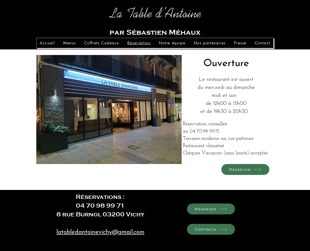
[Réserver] (245, 169)
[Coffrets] (211, 229)
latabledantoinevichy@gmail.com (100, 232)
